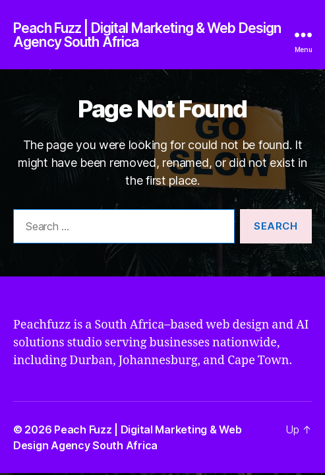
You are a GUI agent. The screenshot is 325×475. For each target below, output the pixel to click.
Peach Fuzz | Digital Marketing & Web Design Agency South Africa (147, 35)
